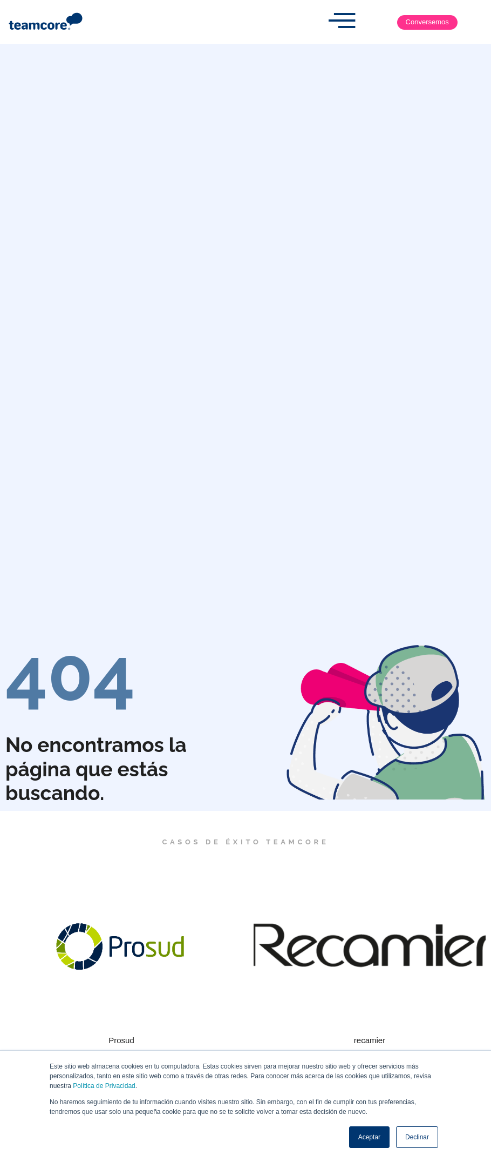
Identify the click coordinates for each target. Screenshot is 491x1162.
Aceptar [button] (369, 1137)
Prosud (121, 1040)
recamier (369, 1040)
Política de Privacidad (104, 1086)
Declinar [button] (417, 1137)
